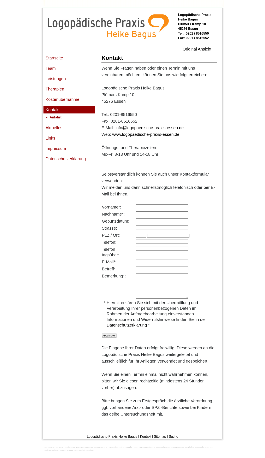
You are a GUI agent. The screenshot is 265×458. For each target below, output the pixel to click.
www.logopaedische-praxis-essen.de (145, 134)
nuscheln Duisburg (86, 455)
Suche (173, 441)
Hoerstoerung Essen (84, 452)
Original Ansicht (197, 49)
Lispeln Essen (69, 452)
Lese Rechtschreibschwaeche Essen (123, 452)
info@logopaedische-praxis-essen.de (150, 127)
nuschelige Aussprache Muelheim (199, 452)
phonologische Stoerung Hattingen (170, 452)
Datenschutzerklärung (127, 330)
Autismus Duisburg (147, 452)
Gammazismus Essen (54, 452)
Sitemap (160, 441)
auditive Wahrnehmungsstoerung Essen (61, 455)
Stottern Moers (100, 452)
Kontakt (145, 441)
